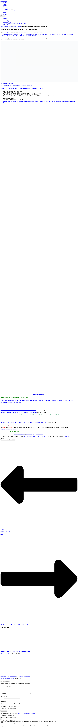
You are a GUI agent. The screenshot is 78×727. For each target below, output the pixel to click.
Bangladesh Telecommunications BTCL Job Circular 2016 (15, 676)
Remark (11, 725)
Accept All (13, 719)
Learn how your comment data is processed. (26, 714)
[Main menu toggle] (3, 16)
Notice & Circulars (8, 26)
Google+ (32, 434)
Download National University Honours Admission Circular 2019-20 (18, 410)
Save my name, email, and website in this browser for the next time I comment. (18, 705)
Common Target (4, 2)
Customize (3, 719)
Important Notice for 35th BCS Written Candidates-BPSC (15, 651)
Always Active (13, 721)
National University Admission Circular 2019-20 (11, 34)
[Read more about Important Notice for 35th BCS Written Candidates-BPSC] (10, 648)
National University (17, 26)
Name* (2, 698)
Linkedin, (28, 434)
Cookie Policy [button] (7, 9)
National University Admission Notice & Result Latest (34, 436)
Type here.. (4, 695)
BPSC (2, 653)
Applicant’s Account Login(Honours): (8, 429)
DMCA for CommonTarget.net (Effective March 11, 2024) (15, 23)
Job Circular (3, 678)
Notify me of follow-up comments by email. (11, 707)
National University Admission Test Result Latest (11, 402)
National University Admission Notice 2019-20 (31, 34)
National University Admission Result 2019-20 (50, 34)
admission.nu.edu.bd (23, 431)
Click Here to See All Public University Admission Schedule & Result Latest (16, 85)
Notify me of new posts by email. (9, 710)
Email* (2, 700)
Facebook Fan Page (18, 434)
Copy (14, 439)
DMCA (4, 12)
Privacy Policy (6, 7)
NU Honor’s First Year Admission (12, 35)
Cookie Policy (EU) (11, 10)
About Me (5, 5)
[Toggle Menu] (12, 9)
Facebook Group (39, 434)
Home (4, 4)
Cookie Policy (6, 20)
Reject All (8, 719)
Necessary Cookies (6, 721)
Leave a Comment (22, 32)
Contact (4, 6)
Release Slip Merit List (33, 35)
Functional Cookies (6, 725)
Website (2, 703)
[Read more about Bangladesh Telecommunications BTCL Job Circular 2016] (10, 673)
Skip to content (4, 1)
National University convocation (7, 83)
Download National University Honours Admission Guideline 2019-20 (19, 412)
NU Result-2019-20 (24, 35)
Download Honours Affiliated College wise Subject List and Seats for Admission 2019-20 (24, 422)
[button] (10, 9)
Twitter (23, 434)
